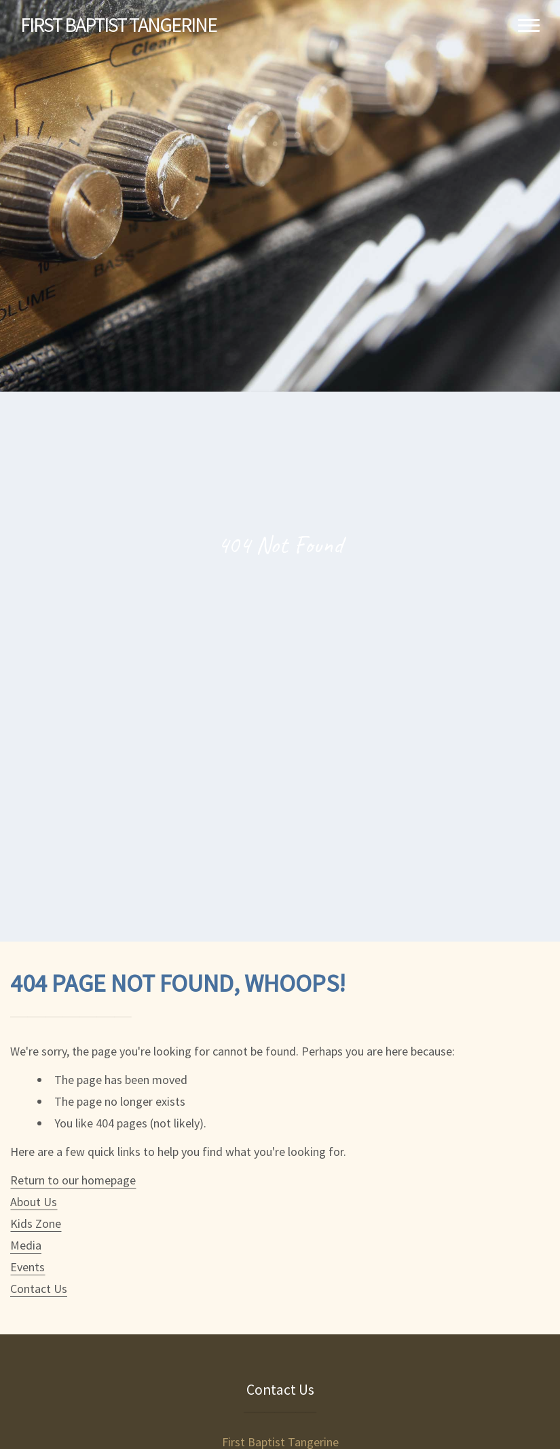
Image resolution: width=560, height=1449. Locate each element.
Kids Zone (35, 1223)
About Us (33, 1202)
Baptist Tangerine (118, 24)
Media (25, 1245)
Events (27, 1267)
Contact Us (38, 1288)
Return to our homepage (73, 1180)
